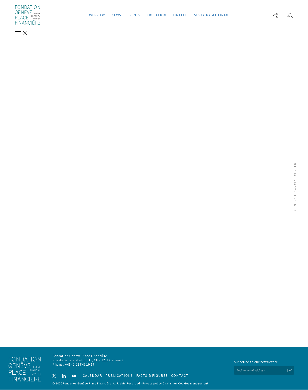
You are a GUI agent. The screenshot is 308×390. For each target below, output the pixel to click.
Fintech (180, 15)
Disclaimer (170, 384)
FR (263, 15)
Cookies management (193, 384)
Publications (119, 374)
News (116, 15)
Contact (172, 374)
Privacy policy (152, 384)
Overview (96, 15)
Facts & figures (148, 374)
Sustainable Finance (213, 15)
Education (156, 15)
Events (133, 15)
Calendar (93, 374)
